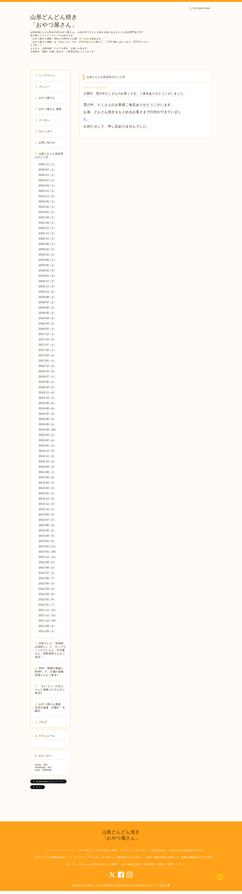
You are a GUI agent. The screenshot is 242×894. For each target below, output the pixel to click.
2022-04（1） (47, 217)
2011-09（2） (47, 625)
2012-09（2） (47, 562)
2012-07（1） (47, 572)
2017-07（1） (47, 344)
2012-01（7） (47, 604)
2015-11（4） (47, 392)
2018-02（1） (47, 328)
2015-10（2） (47, 397)
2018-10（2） (47, 291)
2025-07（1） (47, 169)
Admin (162, 885)
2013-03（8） (47, 541)
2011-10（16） (48, 620)
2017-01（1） (47, 360)
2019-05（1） (47, 265)
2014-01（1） (47, 493)
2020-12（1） (47, 227)
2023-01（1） (47, 212)
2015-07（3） (47, 413)
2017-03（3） (47, 355)
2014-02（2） (47, 487)
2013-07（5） (47, 519)
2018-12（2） (47, 281)
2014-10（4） (47, 461)
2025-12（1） (47, 164)
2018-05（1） (47, 312)
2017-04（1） (47, 349)
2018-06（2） (47, 307)
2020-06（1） (47, 243)
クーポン (42, 120)
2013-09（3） (47, 514)
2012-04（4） (47, 588)
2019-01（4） (47, 275)
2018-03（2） (47, 323)
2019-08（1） (47, 259)
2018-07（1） (47, 302)
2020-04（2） (47, 249)
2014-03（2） (47, 482)
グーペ (153, 885)
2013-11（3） (47, 503)
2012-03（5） (47, 594)
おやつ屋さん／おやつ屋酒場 (96, 885)
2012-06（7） (47, 578)
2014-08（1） (47, 472)
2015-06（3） (47, 418)
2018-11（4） (47, 286)
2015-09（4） (47, 403)
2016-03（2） (47, 387)
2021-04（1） (47, 222)
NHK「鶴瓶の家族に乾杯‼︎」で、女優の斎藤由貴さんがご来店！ (49, 671)
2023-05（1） (47, 201)
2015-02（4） (47, 440)
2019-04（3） (47, 270)
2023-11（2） (47, 196)
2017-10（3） (47, 339)
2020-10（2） (47, 238)
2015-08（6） (47, 408)
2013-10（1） (47, 509)
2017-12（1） (47, 334)
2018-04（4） (47, 318)
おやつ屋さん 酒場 (48, 108)
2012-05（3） (47, 583)
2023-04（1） (47, 206)
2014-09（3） (47, 466)
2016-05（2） (47, 381)
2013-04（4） (47, 535)
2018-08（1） (47, 296)
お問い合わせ (45, 142)
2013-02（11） (48, 546)
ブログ (41, 722)
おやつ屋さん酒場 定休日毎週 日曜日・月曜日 (50, 707)
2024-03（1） (47, 185)
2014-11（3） (47, 456)
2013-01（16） (48, 551)
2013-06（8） (47, 525)
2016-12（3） (47, 365)
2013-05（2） (47, 530)
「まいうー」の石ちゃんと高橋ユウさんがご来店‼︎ (50, 689)
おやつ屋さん (45, 97)
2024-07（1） (47, 180)
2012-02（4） (47, 599)
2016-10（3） (47, 371)
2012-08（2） (47, 567)
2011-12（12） (48, 609)
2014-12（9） (47, 450)
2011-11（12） (48, 615)
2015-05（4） (47, 424)
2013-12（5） (47, 498)
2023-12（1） (47, 190)
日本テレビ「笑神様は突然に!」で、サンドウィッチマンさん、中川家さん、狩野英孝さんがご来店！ (50, 650)
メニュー (42, 86)
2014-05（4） (47, 477)
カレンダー (43, 131)
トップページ (45, 75)
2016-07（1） (47, 376)
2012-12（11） (48, 556)
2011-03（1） (47, 631)
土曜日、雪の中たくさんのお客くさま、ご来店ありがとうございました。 (134, 93)
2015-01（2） (47, 445)
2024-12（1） (47, 174)
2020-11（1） (47, 233)
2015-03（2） (47, 434)
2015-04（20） (48, 429)
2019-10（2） (47, 254)
